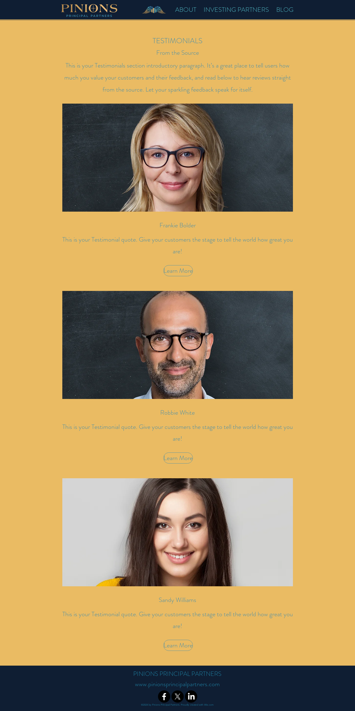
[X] (177, 696)
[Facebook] (164, 696)
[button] (177, 270)
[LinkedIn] (191, 696)
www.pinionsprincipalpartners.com (177, 684)
